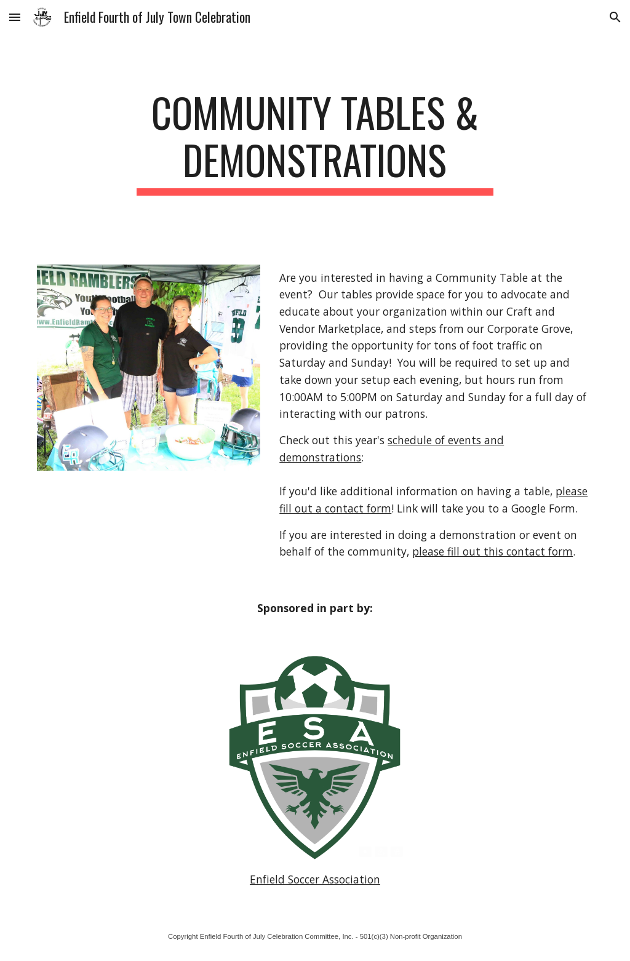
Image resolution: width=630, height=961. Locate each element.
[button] (15, 17)
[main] (315, 142)
